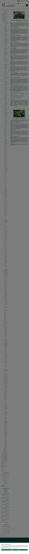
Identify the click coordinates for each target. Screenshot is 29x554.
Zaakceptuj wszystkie (23, 549)
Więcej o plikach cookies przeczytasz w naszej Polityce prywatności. (9, 548)
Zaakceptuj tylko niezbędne (7, 549)
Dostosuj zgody (15, 549)
